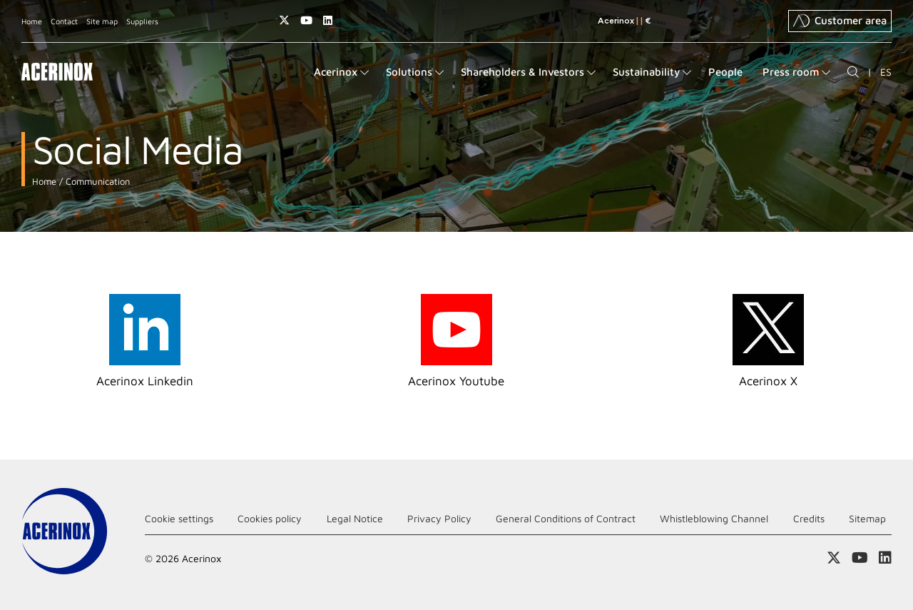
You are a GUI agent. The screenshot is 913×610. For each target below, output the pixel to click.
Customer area (840, 20)
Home (31, 21)
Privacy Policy (439, 518)
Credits (809, 518)
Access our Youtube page (306, 20)
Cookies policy (270, 518)
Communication (96, 181)
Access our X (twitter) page (284, 20)
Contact (64, 21)
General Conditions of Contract (566, 518)
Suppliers (142, 21)
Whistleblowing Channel (714, 518)
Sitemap (867, 518)
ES (886, 72)
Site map (102, 21)
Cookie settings (179, 518)
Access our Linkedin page (327, 20)
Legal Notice (355, 518)
